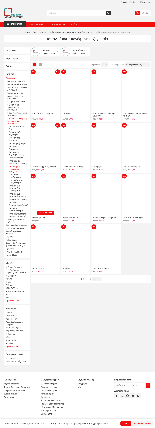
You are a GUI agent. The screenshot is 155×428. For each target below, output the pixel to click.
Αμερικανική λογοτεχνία (17, 84)
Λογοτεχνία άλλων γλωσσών (15, 97)
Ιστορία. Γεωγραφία (14, 252)
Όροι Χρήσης (46, 414)
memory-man (10, 361)
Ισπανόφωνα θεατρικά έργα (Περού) (18, 203)
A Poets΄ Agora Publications (15, 291)
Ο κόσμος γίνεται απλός (73, 166)
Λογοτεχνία (10, 78)
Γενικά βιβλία (11, 255)
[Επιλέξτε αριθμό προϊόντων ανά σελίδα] (104, 64)
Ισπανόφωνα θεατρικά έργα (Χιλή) (17, 195)
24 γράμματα (11, 275)
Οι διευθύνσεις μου (49, 390)
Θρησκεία (10, 248)
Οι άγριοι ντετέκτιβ (100, 268)
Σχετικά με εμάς (10, 394)
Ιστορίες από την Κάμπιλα (43, 113)
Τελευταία (99, 279)
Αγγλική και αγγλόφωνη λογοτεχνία (17, 88)
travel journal (20, 361)
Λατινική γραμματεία (16, 81)
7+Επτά (9, 285)
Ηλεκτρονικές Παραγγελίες (52, 407)
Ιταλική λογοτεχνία (15, 93)
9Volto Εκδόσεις (12, 288)
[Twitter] (122, 395)
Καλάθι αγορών (47, 394)
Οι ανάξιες (67, 113)
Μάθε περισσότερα (142, 423)
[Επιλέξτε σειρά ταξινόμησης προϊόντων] (137, 64)
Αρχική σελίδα (30, 32)
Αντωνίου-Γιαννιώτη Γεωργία (14, 323)
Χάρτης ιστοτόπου (11, 384)
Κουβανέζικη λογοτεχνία (14, 139)
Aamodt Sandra (11, 340)
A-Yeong (8, 337)
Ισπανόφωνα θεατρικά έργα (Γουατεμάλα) (15, 188)
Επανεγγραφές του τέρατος (104, 217)
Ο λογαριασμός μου (57, 24)
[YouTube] (132, 395)
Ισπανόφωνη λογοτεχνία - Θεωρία (17, 153)
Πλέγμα (34, 64)
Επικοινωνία (9, 397)
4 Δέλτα (9, 279)
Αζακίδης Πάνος (12, 319)
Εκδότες (10, 66)
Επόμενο (94, 279)
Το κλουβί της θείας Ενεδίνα (44, 166)
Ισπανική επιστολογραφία (16, 209)
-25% (124, 72)
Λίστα (40, 64)
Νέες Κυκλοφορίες (37, 24)
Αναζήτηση (108, 13)
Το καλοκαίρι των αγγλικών (134, 217)
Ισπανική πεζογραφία (16, 175)
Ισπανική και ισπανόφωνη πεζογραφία (14, 169)
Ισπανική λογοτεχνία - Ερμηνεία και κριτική (18, 215)
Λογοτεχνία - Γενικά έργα (15, 220)
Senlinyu (9, 312)
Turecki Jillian (10, 316)
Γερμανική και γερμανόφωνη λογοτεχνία (13, 107)
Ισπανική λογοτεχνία (17, 143)
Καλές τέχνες (11, 240)
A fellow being (11, 334)
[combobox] (76, 13)
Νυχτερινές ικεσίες (70, 217)
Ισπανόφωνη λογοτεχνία (14, 147)
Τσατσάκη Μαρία (13, 327)
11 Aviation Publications (14, 267)
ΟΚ (126, 423)
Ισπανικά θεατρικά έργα (17, 127)
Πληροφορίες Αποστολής (14, 390)
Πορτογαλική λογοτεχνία (14, 133)
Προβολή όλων (13, 300)
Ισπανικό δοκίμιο (16, 157)
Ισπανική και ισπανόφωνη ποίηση (18, 162)
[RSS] (138, 395)
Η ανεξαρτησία (38, 217)
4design (8, 282)
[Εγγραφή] (130, 385)
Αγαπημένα (45, 397)
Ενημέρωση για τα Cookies (51, 400)
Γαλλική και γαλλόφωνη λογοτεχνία (17, 114)
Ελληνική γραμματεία (16, 101)
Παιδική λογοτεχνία (131, 166)
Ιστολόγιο (73, 24)
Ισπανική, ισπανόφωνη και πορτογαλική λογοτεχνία (17, 121)
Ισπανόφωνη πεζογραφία (16, 181)
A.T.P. (7, 297)
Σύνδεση (133, 2)
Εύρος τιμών (12, 58)
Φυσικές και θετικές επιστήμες (14, 232)
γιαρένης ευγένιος (12, 358)
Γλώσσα (9, 237)
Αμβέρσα (67, 268)
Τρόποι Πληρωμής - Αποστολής (17, 387)
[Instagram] (127, 395)
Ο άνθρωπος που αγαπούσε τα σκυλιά (135, 114)
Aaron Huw (9, 343)
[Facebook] (116, 395)
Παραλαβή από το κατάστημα (53, 404)
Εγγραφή (123, 2)
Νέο (57, 72)
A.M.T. (8, 294)
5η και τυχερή (38, 268)
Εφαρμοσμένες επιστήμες (17, 225)
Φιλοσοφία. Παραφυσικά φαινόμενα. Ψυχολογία (16, 244)
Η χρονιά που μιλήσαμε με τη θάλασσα (105, 114)
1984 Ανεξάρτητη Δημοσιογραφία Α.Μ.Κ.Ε (16, 271)
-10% (33, 72)
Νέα (79, 387)
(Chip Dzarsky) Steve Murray (15, 330)
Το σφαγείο (97, 166)
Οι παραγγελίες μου (49, 387)
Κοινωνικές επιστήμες (15, 228)
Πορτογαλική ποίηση (18, 199)
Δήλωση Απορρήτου (49, 410)
